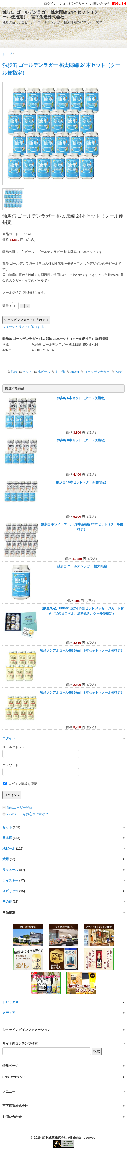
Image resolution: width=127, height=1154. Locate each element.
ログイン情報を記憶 (20, 784)
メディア (8, 1013)
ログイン (8, 738)
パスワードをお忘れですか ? (27, 814)
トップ (7, 54)
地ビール (44, 372)
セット (27, 372)
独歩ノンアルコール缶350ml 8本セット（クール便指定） (82, 692)
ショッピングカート (73, 3)
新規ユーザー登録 (19, 807)
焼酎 (5, 859)
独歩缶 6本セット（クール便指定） (82, 398)
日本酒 (7, 838)
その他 (7, 901)
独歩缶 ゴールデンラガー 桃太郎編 (82, 566)
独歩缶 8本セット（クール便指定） (82, 440)
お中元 (60, 372)
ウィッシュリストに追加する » (24, 327)
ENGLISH (119, 3)
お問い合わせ (99, 3)
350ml (74, 372)
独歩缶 (120, 372)
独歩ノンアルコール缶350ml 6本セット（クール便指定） (82, 650)
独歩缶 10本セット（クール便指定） (82, 482)
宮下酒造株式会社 (54, 1137)
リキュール (10, 870)
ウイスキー (10, 880)
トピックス (10, 1002)
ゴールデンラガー (97, 372)
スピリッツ (10, 891)
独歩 (14, 372)
